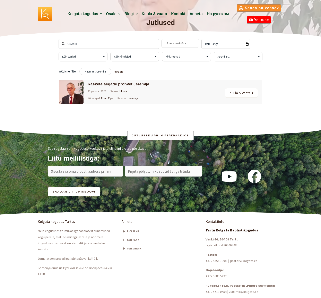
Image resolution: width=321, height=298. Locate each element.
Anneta (196, 13)
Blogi (131, 13)
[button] (85, 14)
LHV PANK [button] (130, 231)
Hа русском (218, 13)
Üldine (123, 91)
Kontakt (178, 13)
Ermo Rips (107, 98)
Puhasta (118, 72)
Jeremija (133, 98)
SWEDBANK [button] (131, 249)
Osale (113, 13)
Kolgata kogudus (85, 13)
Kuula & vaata (154, 13)
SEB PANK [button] (130, 240)
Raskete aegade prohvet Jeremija (118, 84)
